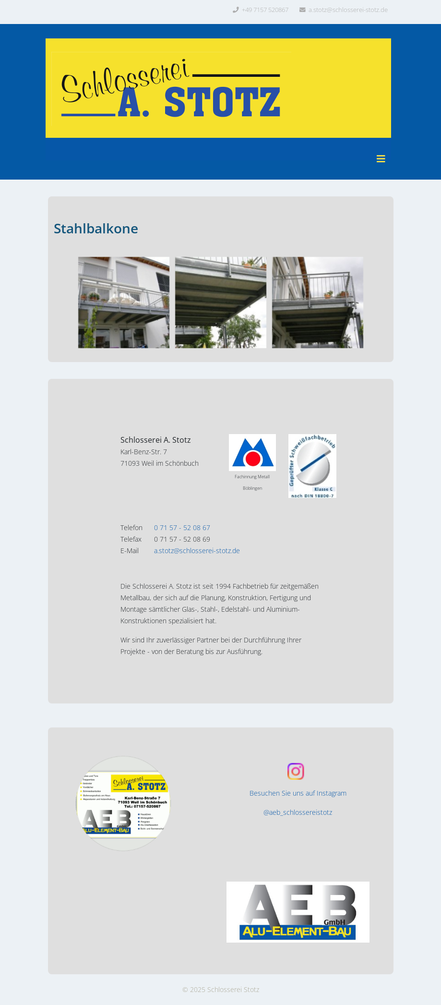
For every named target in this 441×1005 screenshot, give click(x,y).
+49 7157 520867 (265, 10)
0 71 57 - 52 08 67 (182, 527)
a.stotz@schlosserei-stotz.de (348, 10)
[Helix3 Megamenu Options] (381, 159)
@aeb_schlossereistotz (297, 812)
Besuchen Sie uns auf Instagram (298, 793)
